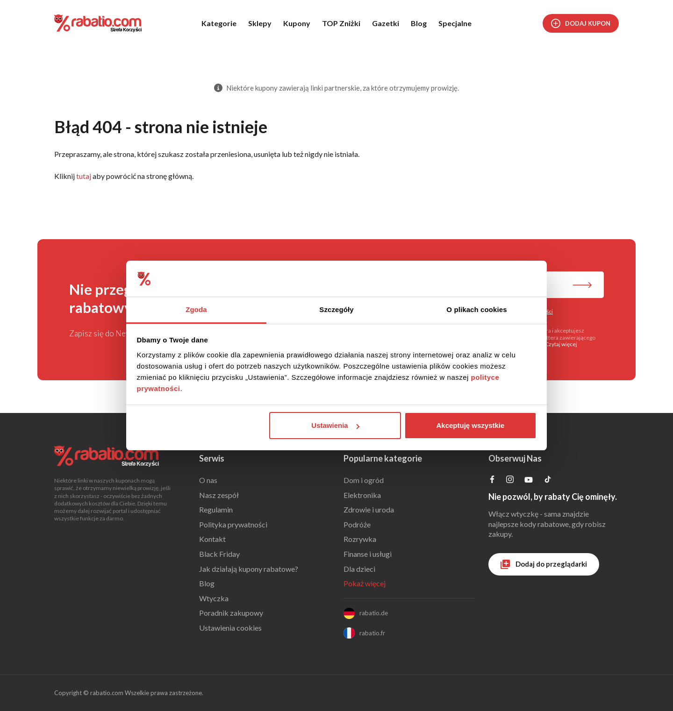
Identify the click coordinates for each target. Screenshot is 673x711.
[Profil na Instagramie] (509, 480)
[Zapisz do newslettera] (582, 286)
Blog (419, 23)
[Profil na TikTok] (548, 480)
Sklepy (260, 23)
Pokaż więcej (365, 583)
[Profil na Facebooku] (492, 480)
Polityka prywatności (233, 524)
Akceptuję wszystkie (470, 425)
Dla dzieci (359, 568)
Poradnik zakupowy (231, 612)
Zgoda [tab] (196, 309)
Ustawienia (335, 425)
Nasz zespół (219, 495)
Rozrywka (360, 538)
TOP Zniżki (341, 23)
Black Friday (219, 553)
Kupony (296, 23)
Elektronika (362, 495)
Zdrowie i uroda (369, 509)
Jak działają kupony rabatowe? (248, 568)
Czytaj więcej (561, 344)
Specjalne (455, 23)
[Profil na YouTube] (528, 481)
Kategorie (218, 23)
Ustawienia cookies (230, 627)
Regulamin (216, 509)
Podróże (357, 524)
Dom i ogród (364, 480)
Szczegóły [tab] (336, 309)
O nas (208, 480)
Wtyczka (214, 598)
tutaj (83, 175)
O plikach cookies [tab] (476, 309)
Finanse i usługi (368, 553)
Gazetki (385, 23)
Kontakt (212, 538)
